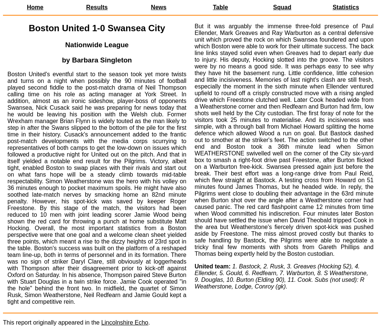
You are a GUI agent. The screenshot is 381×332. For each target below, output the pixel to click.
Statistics (346, 7)
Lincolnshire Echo (124, 322)
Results (97, 7)
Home (35, 7)
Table (220, 7)
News (159, 7)
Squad (282, 7)
